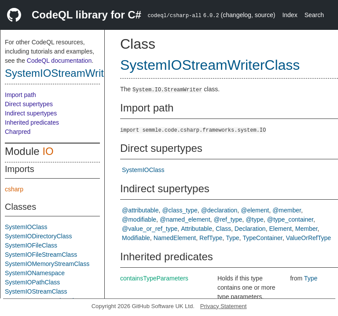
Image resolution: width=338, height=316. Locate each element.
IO (47, 151)
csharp (14, 189)
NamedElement (175, 237)
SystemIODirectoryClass (38, 236)
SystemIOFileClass (31, 245)
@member (286, 210)
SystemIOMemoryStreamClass (47, 263)
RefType (210, 237)
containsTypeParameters (154, 278)
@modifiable (139, 219)
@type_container (290, 219)
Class (223, 228)
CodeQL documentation (59, 60)
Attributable (196, 228)
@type (255, 219)
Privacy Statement (223, 306)
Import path (20, 94)
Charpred (17, 131)
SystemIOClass (26, 226)
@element (255, 210)
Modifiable (136, 237)
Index (289, 14)
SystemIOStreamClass (36, 291)
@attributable (140, 210)
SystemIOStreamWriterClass (72, 73)
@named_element (185, 219)
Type (232, 237)
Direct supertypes (29, 104)
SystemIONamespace (35, 272)
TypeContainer (262, 237)
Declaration (250, 228)
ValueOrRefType (308, 237)
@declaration (219, 210)
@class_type (179, 210)
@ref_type (227, 219)
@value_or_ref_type (149, 228)
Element (280, 228)
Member (306, 228)
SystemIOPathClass (32, 282)
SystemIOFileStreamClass (41, 254)
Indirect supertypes (31, 113)
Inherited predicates (32, 122)
